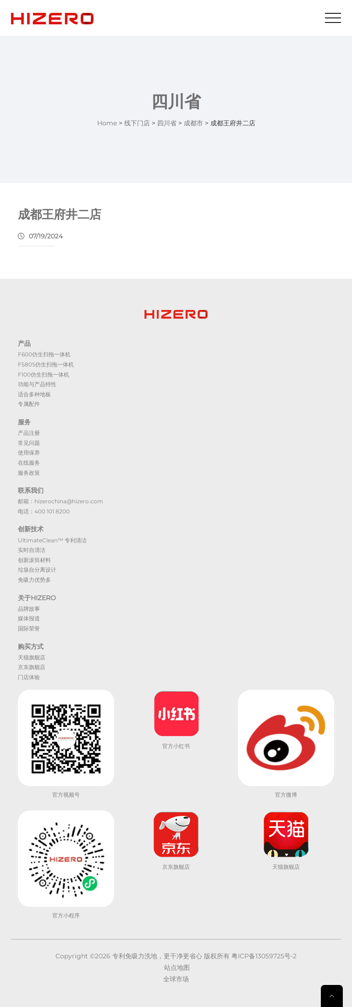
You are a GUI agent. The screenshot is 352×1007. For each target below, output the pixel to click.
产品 (24, 343)
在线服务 (29, 462)
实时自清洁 (31, 549)
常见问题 (29, 442)
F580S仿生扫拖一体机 (46, 364)
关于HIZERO (37, 598)
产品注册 (29, 432)
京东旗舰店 (31, 667)
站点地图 (177, 967)
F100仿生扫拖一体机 (43, 374)
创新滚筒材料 (34, 560)
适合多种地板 (34, 394)
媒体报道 (29, 618)
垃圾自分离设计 (37, 569)
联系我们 (31, 490)
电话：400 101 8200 (44, 511)
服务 (24, 422)
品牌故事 (29, 608)
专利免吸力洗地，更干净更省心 (157, 956)
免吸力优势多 (34, 579)
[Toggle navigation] (333, 18)
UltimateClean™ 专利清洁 (52, 540)
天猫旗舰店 (31, 657)
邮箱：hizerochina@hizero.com (60, 501)
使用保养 (29, 452)
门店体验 (29, 677)
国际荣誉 (29, 628)
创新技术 (31, 529)
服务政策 (29, 472)
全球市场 (176, 979)
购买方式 (31, 646)
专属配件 (29, 403)
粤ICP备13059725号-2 (264, 956)
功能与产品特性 (37, 384)
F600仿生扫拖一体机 (44, 354)
